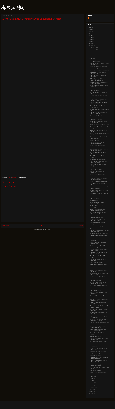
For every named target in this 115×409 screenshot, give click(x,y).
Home (42, 225)
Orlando (91, 18)
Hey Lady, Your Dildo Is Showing (98, 276)
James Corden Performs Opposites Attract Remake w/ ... (98, 373)
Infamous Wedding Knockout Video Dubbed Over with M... (98, 179)
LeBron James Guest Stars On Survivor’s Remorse (97, 143)
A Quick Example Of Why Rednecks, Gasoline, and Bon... (99, 358)
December (93, 47)
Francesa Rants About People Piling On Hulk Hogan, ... (98, 197)
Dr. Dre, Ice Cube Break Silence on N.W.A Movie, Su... (98, 349)
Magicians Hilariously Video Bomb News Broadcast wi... (98, 289)
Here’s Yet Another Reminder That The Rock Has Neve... (99, 187)
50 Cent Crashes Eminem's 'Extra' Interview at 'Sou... (98, 342)
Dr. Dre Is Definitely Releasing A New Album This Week (99, 83)
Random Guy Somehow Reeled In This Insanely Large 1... (99, 64)
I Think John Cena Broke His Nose (98, 181)
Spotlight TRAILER (94, 140)
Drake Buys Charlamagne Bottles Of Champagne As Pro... (99, 149)
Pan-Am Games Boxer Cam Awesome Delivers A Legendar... (99, 279)
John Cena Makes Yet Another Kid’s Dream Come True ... (98, 361)
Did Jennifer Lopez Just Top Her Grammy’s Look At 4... (97, 220)
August (92, 56)
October (92, 52)
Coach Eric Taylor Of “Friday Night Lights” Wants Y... (98, 76)
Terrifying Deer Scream (95, 355)
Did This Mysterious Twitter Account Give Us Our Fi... (98, 236)
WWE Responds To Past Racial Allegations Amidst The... (97, 216)
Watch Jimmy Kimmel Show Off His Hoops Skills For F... (98, 131)
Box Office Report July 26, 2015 (97, 226)
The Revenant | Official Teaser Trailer (99, 233)
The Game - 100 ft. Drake (96, 116)
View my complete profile (93, 20)
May (91, 378)
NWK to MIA (12, 7)
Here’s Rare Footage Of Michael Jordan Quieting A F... (98, 330)
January (92, 387)
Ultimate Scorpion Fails (95, 336)
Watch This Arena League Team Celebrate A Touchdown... (97, 210)
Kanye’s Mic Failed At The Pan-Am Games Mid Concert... (98, 203)
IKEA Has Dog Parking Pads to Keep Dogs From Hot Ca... (99, 364)
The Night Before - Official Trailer (98, 159)
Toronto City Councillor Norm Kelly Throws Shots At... (98, 106)
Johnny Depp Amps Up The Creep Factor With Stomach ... (98, 79)
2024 (90, 27)
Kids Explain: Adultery (95, 370)
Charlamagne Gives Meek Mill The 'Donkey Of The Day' (98, 113)
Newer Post (5, 225)
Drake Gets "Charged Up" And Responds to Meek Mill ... (97, 223)
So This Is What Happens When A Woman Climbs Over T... (98, 326)
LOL (91, 228)
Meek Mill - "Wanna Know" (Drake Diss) (99, 124)
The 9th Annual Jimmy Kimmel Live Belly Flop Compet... (98, 313)
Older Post (80, 225)
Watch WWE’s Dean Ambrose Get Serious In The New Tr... (98, 168)
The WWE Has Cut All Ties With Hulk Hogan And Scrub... (99, 274)
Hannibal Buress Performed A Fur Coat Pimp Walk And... (99, 231)
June (91, 376)
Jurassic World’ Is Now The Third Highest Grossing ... (98, 352)
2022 (90, 31)
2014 (90, 389)
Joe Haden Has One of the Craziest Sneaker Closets (98, 253)
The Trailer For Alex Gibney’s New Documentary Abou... (98, 246)
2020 (90, 35)
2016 (90, 43)
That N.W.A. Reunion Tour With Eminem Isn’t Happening (97, 296)
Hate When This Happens (96, 262)
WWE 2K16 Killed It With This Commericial (97, 172)
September (93, 54)
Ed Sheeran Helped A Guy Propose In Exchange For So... (99, 194)
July (91, 58)
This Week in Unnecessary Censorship (99, 70)
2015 (90, 45)
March (92, 382)
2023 (90, 29)
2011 (90, 396)
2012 (90, 393)
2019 (90, 37)
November (93, 49)
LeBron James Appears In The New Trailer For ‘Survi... (98, 103)
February (92, 385)
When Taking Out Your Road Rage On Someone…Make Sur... (99, 320)
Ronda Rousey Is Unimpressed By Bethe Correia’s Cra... (98, 99)
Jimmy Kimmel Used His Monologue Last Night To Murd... (98, 162)
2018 (90, 39)
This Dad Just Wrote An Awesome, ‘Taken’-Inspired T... (98, 213)
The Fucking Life (94, 200)
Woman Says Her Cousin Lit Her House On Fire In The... (98, 283)
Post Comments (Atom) (45, 229)
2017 (90, 41)
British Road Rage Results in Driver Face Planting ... (98, 67)
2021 (90, 33)
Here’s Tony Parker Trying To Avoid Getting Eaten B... (98, 243)
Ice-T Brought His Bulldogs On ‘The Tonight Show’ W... (98, 60)
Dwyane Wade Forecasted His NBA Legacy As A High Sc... (98, 118)
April (91, 380)
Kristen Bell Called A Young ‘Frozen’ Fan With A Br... (98, 250)
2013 (90, 391)
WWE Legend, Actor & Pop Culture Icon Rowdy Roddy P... (98, 96)
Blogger (66, 406)
